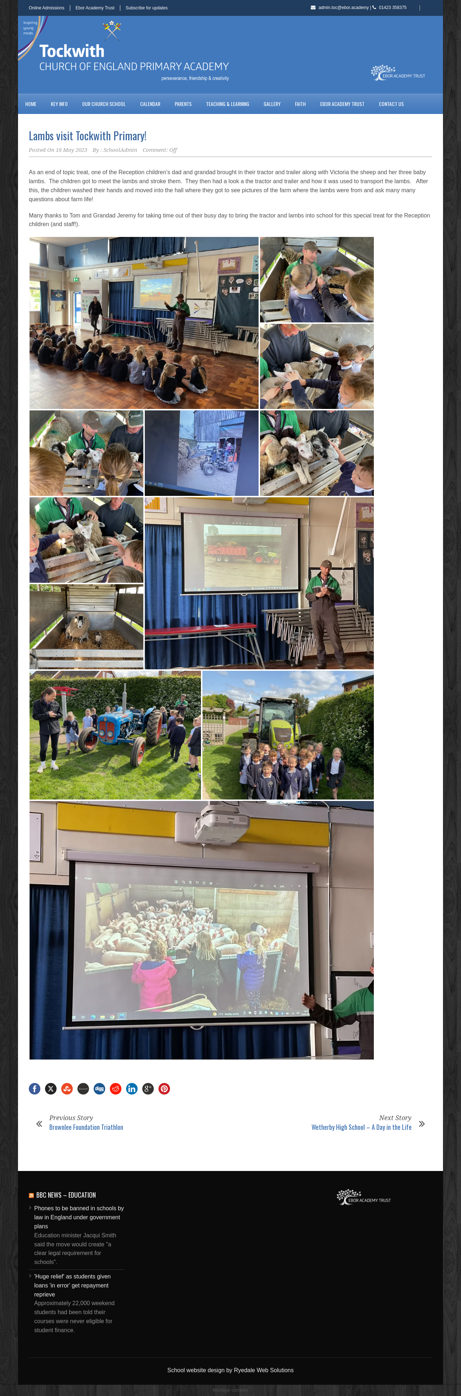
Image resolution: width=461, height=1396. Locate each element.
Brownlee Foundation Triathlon (86, 1127)
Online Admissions (46, 7)
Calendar (150, 103)
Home (30, 103)
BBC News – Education (66, 1194)
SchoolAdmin (120, 150)
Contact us (391, 103)
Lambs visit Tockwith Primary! (88, 135)
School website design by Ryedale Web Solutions (230, 1370)
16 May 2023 (71, 150)
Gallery (272, 103)
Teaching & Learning (227, 103)
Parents (183, 103)
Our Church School (104, 103)
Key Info (59, 103)
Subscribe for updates (147, 7)
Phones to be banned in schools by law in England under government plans (79, 1217)
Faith (300, 103)
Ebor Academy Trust (95, 7)
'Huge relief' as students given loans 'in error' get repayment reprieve (72, 1285)
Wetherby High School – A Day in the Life (362, 1127)
